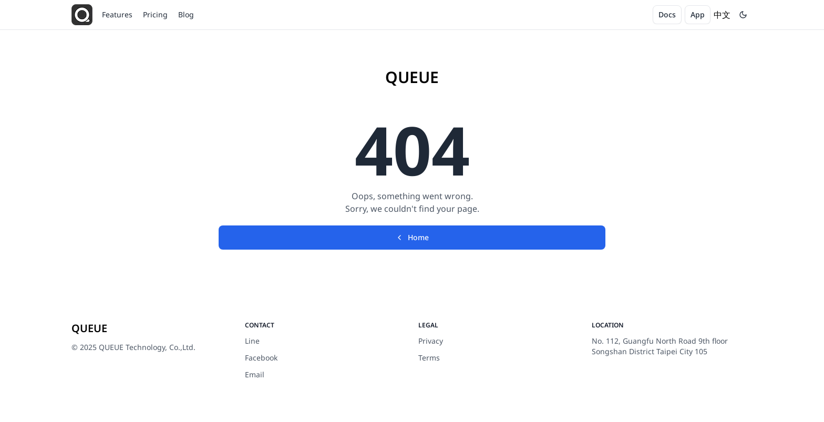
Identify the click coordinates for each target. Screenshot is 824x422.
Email (254, 374)
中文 (722, 14)
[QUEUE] (81, 14)
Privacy (430, 341)
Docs (667, 14)
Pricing (155, 14)
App (698, 14)
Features (117, 14)
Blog (186, 14)
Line (252, 341)
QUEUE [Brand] (412, 77)
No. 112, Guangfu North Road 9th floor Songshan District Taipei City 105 (660, 346)
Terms (429, 358)
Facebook (261, 358)
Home (412, 237)
